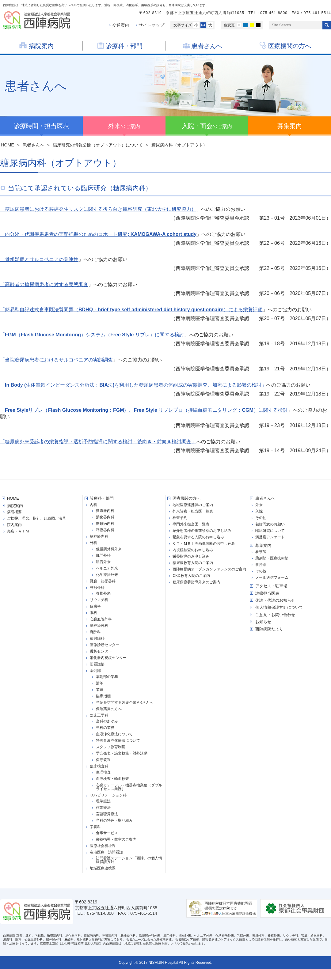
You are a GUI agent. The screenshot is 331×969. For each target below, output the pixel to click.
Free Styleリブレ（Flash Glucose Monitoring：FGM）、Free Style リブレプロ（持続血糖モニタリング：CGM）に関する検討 (146, 410)
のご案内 (124, 126)
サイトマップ (151, 25)
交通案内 (120, 25)
